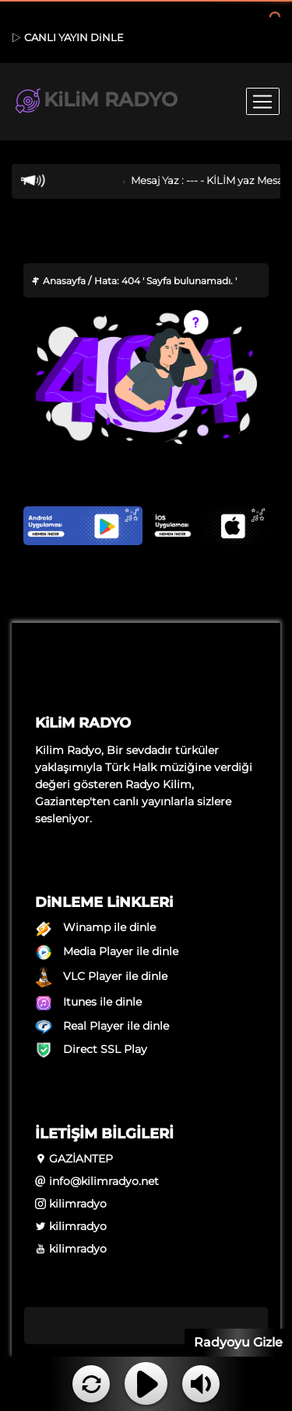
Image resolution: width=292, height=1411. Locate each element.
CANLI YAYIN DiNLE (68, 37)
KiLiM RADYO (95, 101)
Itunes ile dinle (88, 1002)
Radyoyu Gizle (238, 1342)
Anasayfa (58, 281)
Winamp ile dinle (95, 927)
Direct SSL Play (91, 1049)
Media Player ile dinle (106, 951)
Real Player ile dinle (102, 1026)
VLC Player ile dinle (101, 976)
